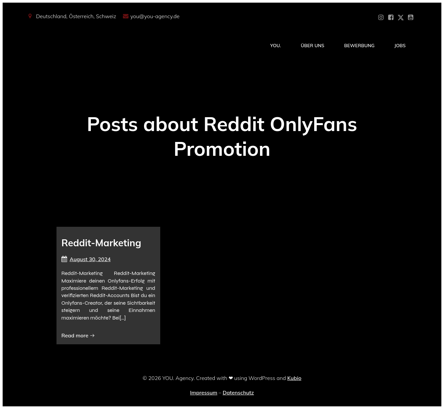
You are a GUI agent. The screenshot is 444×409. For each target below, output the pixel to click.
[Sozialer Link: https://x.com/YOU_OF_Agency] (401, 17)
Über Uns (312, 46)
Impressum (203, 392)
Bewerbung (359, 46)
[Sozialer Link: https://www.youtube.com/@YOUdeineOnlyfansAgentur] (411, 17)
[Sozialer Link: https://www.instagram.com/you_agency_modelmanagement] (381, 17)
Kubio (294, 378)
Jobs (400, 46)
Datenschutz (238, 392)
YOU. (275, 46)
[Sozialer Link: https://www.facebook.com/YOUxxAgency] (391, 17)
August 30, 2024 (86, 259)
